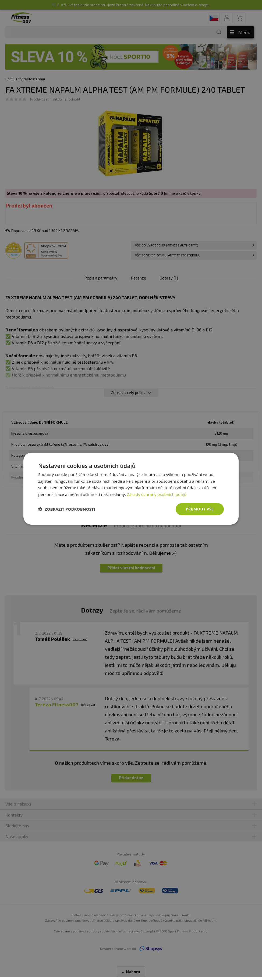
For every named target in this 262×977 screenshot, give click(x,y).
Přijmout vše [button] (200, 508)
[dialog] (131, 488)
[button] (66, 509)
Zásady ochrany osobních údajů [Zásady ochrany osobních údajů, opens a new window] (156, 494)
